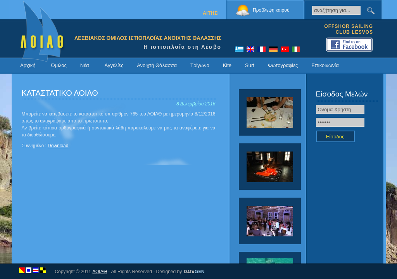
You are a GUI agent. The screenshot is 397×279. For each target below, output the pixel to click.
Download (58, 145)
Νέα (84, 65)
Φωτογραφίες (283, 65)
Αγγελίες (113, 65)
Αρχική (28, 65)
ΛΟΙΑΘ (99, 271)
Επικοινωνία (325, 65)
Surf (249, 65)
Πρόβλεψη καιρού (271, 10)
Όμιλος (59, 65)
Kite (227, 65)
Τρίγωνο (199, 65)
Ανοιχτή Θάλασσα (157, 65)
